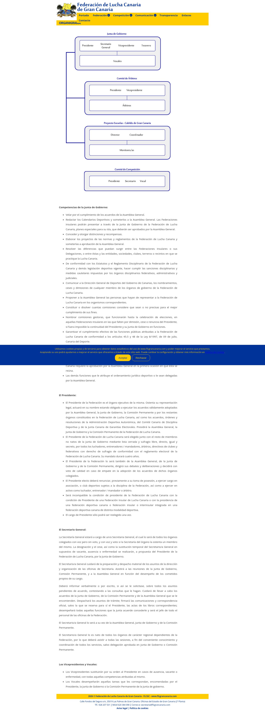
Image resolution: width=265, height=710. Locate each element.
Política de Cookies (214, 352)
